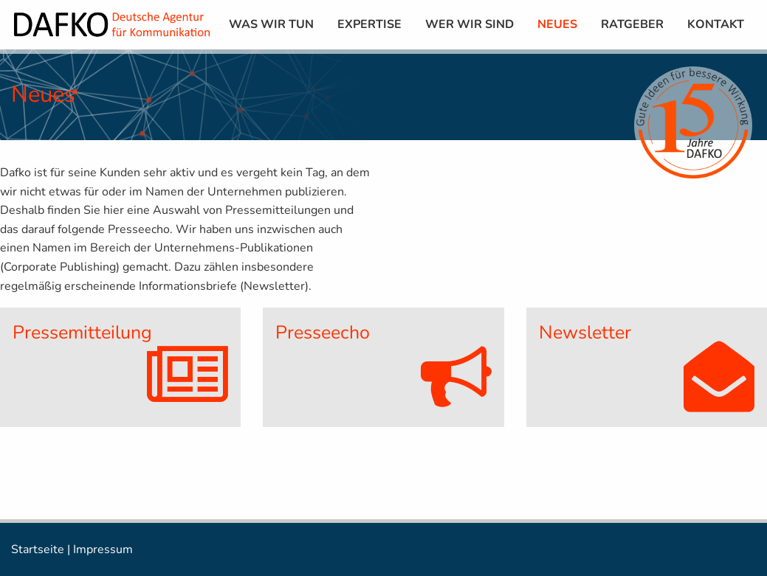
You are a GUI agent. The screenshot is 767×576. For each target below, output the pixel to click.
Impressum (103, 549)
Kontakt (715, 24)
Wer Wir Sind (469, 24)
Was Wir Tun (271, 24)
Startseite (37, 549)
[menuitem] (271, 24)
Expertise (369, 24)
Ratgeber (632, 24)
